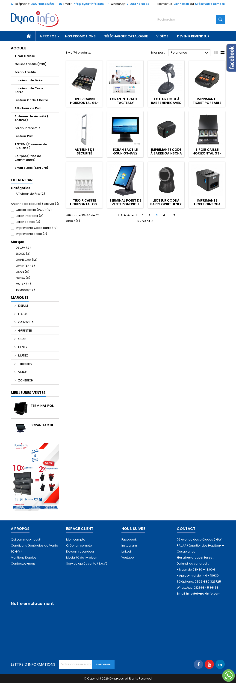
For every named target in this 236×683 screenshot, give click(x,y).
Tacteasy (25, 289)
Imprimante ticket (29, 80)
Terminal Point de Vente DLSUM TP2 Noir (44, 406)
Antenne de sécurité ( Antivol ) (31, 118)
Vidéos (162, 36)
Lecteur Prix (24, 136)
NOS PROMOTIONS (80, 36)
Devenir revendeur (193, 36)
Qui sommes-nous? (26, 539)
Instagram (129, 545)
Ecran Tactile (25, 72)
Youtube (127, 557)
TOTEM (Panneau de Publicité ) (31, 146)
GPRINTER (25, 265)
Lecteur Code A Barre (31, 100)
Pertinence (190, 53)
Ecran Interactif (27, 128)
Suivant (145, 221)
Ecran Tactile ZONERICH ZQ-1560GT (44, 425)
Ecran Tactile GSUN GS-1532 (125, 151)
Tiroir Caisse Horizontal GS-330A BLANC (84, 204)
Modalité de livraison (81, 557)
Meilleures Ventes (28, 392)
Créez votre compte (210, 4)
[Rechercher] (190, 19)
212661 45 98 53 (138, 4)
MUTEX (23, 283)
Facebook (129, 539)
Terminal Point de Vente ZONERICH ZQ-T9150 (125, 204)
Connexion (181, 4)
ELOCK (23, 253)
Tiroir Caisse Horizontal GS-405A (84, 103)
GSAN (22, 271)
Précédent (126, 215)
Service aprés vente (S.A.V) (86, 563)
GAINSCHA (26, 259)
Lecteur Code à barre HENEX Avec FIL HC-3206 (166, 103)
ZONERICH (25, 380)
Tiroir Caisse (25, 56)
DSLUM (23, 247)
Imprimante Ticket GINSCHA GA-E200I (207, 204)
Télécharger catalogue (126, 36)
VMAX (22, 372)
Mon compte (75, 539)
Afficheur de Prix (28, 108)
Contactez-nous (23, 563)
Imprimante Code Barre (29, 90)
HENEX (23, 277)
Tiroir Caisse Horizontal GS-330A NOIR (207, 153)
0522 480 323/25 (42, 4)
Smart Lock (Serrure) (31, 168)
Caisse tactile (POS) (31, 64)
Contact (186, 528)
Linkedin (127, 551)
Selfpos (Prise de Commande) (28, 158)
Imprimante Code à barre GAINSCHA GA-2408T (166, 153)
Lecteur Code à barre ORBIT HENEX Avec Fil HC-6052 (166, 204)
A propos (48, 36)
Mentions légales (23, 557)
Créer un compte (79, 545)
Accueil (19, 48)
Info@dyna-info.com (88, 4)
